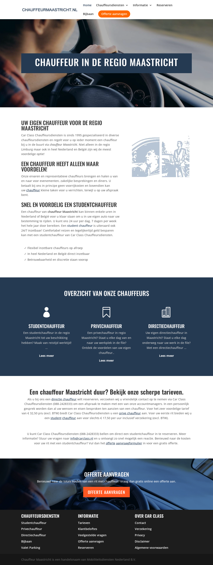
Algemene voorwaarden (151, 548)
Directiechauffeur (33, 535)
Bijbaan (88, 14)
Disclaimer (142, 541)
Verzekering (143, 529)
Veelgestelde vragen (92, 535)
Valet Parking (30, 548)
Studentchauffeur (33, 523)
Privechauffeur (31, 529)
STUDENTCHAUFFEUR (46, 326)
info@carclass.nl (81, 438)
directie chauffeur (64, 399)
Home (87, 5)
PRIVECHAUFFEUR (106, 326)
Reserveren (164, 5)
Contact (140, 523)
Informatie (140, 5)
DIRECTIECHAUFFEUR (166, 326)
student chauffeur (80, 226)
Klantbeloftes (87, 529)
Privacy (140, 535)
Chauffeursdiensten (110, 5)
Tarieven (84, 523)
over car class (149, 516)
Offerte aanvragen (114, 14)
